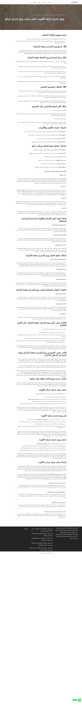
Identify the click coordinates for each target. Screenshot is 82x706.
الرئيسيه (25, 679)
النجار (38, 2)
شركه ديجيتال (49, 704)
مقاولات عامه (32, 2)
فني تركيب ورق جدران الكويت (40, 314)
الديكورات (44, 2)
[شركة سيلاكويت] (74, 2)
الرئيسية (51, 2)
